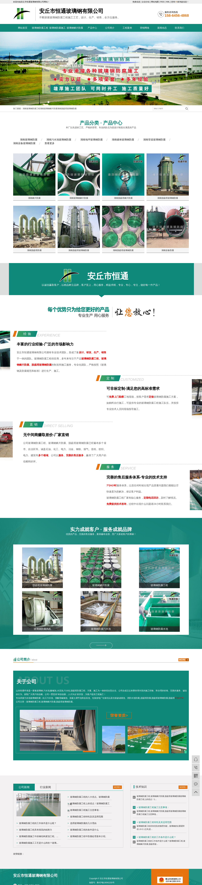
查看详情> (179, 698)
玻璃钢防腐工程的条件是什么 (84, 830)
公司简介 (109, 28)
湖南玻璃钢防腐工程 (31, 108)
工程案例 (127, 28)
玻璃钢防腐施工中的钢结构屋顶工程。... (38, 836)
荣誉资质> (119, 715)
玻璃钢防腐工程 (40, 28)
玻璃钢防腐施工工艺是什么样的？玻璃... (38, 843)
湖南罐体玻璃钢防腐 (123, 139)
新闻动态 (162, 28)
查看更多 (49, 143)
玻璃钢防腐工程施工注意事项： (85, 810)
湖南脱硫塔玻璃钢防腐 (67, 108)
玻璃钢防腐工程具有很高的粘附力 (35, 830)
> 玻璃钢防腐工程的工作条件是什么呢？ (156, 837)
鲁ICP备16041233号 (105, 882)
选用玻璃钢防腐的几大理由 (83, 823)
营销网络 (144, 28)
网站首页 (22, 28)
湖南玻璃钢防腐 (28, 139)
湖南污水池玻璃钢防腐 (59, 139)
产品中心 (92, 28)
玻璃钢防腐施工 (57, 28)
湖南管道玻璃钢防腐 (154, 139)
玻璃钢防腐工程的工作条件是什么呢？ (37, 823)
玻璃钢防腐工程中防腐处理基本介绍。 (88, 836)
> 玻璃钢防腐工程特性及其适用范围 (154, 822)
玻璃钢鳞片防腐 (75, 28)
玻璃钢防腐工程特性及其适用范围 (86, 816)
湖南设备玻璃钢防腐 (24, 143)
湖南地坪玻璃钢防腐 (91, 139)
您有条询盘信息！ (180, 2)
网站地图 (155, 2)
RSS (162, 2)
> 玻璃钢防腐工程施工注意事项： (153, 808)
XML (168, 2)
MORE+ (117, 787)
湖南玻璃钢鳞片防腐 (48, 108)
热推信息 (136, 2)
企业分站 (146, 2)
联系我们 (179, 28)
